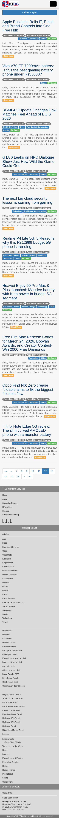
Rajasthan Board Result (12, 714)
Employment (7, 563)
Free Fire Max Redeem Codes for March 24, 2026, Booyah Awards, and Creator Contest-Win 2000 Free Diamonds (27, 343)
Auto (4, 539)
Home (4, 495)
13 (52, 471)
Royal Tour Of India (13, 742)
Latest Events (8, 739)
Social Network (8, 606)
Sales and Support (10, 798)
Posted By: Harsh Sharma (38, 35)
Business (6, 754)
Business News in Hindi (12, 662)
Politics (5, 594)
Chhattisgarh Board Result (13, 686)
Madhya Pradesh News (12, 650)
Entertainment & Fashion (12, 758)
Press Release (8, 598)
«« (5, 471)
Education (23, 39)
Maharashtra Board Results (13, 706)
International (7, 579)
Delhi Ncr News (8, 642)
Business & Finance (11, 255)
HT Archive (6, 507)
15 (12, 476)
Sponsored (6, 610)
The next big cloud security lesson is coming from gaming (27, 200)
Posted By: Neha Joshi (37, 171)
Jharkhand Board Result (12, 698)
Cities (43, 39)
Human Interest (8, 770)
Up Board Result (9, 726)
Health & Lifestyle (10, 127)
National (5, 583)
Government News (10, 571)
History (5, 766)
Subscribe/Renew (9, 503)
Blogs (4, 543)
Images (5, 734)
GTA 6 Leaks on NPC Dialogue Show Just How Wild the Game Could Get (28, 161)
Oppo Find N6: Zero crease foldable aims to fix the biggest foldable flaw (27, 389)
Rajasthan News (9, 646)
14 (5, 476)
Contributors (7, 782)
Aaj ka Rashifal (8, 666)
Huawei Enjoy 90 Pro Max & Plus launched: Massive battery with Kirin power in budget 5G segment (28, 291)
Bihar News (7, 639)
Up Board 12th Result (11, 722)
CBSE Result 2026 (10, 682)
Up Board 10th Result (11, 718)
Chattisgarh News (9, 654)
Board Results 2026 (10, 674)
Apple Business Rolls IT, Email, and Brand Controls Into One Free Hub (28, 26)
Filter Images (29, 12)
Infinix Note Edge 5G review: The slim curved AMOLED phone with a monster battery (26, 430)
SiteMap (5, 511)
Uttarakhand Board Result (13, 730)
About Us (6, 499)
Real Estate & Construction (37, 127)
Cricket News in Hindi (11, 670)
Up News (6, 635)
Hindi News (7, 631)
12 (45, 471)
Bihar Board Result (10, 678)
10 (32, 471)
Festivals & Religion (10, 762)
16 (18, 476)
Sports (5, 130)
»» (30, 476)
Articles (5, 534)
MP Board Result (9, 702)
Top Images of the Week (12, 746)
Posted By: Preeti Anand (38, 80)
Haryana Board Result (11, 694)
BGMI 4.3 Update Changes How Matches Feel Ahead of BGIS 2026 (29, 114)
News (4, 750)
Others (5, 590)
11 (39, 471)
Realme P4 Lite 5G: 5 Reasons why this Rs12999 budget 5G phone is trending (28, 242)
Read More (8, 56)
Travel (5, 622)
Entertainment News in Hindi (14, 658)
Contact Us (7, 793)
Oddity (5, 586)
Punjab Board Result (11, 710)
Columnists (7, 555)
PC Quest (52, 39)
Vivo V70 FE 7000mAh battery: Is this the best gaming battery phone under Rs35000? (28, 70)
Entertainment (8, 567)
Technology (34, 39)
